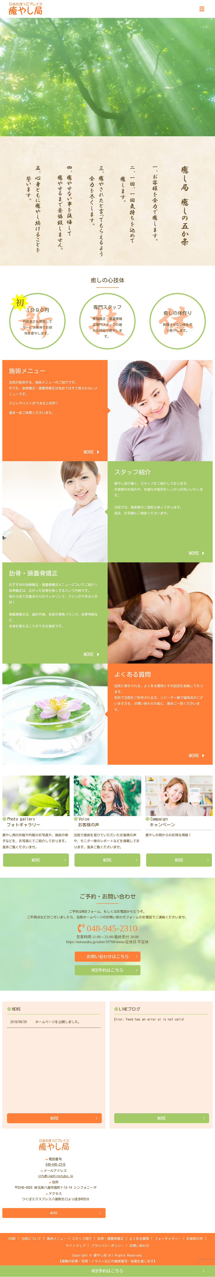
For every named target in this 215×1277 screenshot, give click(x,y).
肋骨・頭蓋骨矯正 (110, 1238)
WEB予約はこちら (107, 1271)
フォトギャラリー (168, 1238)
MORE (36, 860)
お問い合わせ (139, 1245)
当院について (31, 1238)
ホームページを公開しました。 (58, 1022)
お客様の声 (194, 1238)
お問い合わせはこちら (107, 956)
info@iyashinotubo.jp (55, 1176)
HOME (12, 1238)
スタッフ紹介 (82, 1238)
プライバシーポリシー (107, 1245)
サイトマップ (76, 1245)
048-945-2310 (107, 928)
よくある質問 (139, 1238)
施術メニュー (56, 1238)
